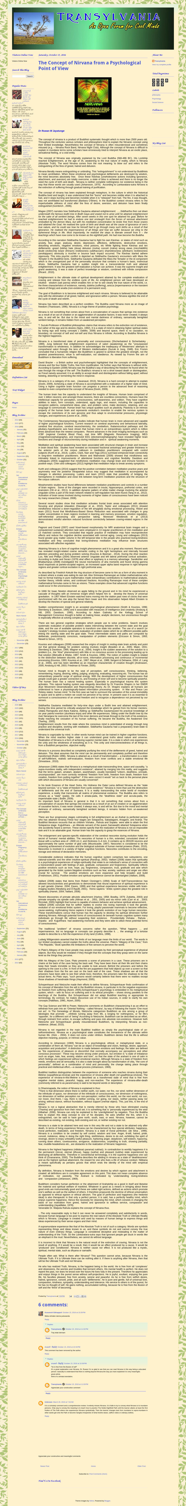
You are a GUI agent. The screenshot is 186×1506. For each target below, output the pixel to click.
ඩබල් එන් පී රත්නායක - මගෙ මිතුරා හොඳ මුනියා (21, 633)
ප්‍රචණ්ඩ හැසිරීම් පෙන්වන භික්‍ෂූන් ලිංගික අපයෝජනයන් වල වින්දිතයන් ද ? (23, 206)
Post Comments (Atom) (98, 1474)
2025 (17, 674)
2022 (17, 664)
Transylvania (56, 1329)
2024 (17, 671)
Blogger (107, 1501)
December (21, 643)
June (19, 446)
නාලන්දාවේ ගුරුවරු (27, 279)
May (19, 443)
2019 (17, 654)
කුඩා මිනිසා (20, 627)
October (20, 460)
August (20, 453)
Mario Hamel (21, 616)
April (19, 440)
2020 (17, 658)
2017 (17, 648)
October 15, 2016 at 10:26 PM (74, 1312)
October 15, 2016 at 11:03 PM (77, 1384)
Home (93, 1466)
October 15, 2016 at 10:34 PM (69, 1347)
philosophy (156, 95)
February (20, 433)
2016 (17, 427)
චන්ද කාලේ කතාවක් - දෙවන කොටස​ (21, 465)
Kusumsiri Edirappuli (53, 1312)
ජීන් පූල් (19, 472)
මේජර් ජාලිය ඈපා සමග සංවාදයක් (27, 331)
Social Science (157, 102)
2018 (17, 651)
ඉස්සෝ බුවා (20, 612)
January (20, 429)
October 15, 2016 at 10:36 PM (75, 1363)
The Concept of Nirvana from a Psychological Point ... (21, 574)
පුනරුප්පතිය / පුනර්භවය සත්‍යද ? (21, 621)
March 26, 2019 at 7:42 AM (63, 1402)
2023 (17, 668)
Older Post (142, 1466)
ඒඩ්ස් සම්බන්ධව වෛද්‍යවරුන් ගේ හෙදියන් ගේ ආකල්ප (21, 504)
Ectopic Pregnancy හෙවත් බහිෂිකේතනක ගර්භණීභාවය (22, 535)
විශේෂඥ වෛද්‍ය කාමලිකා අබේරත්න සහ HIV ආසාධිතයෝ (21, 517)
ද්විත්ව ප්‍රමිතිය (21, 526)
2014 (17, 420)
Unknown (48, 1402)
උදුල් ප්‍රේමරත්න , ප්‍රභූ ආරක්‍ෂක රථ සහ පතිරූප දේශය (22, 493)
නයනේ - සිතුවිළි (51, 1347)
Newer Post (44, 1466)
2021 (17, 661)
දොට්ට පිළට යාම (20, 608)
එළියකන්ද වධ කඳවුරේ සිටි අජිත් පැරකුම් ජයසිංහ (28, 176)
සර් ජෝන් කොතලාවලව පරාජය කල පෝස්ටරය (28, 254)
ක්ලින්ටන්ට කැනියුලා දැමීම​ (20, 592)
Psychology (156, 99)
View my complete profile (161, 65)
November (21, 640)
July (18, 450)
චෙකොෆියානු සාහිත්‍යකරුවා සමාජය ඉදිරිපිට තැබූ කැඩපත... (21, 549)
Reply (47, 1319)
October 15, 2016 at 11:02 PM (77, 1329)
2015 (17, 423)
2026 (17, 678)
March (19, 436)
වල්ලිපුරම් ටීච (28, 230)
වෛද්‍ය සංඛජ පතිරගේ (21, 582)
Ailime (91, 1501)
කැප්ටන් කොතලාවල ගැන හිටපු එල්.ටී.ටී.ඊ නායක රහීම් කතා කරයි (27, 125)
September (21, 456)
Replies (50, 1324)
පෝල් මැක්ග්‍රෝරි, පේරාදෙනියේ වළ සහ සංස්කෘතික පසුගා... (21, 561)
